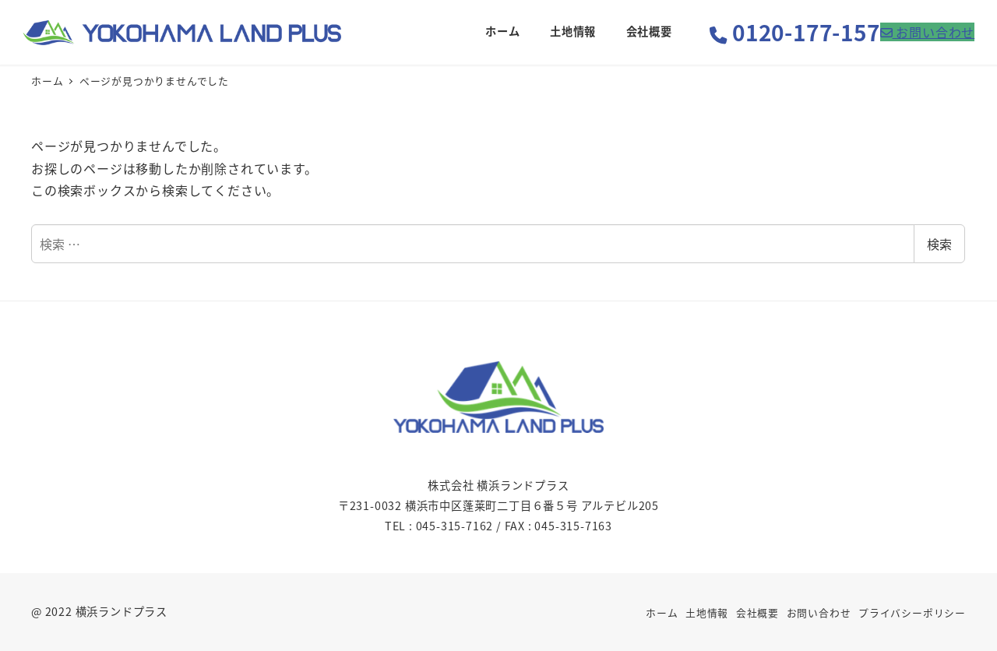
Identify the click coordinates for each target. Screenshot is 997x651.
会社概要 (757, 612)
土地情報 (706, 612)
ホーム (662, 612)
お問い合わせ (819, 612)
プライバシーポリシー (912, 612)
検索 (939, 243)
